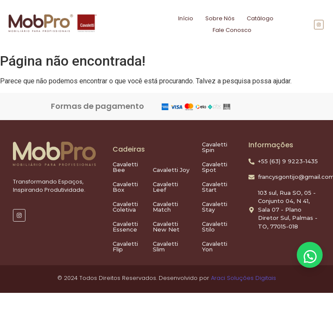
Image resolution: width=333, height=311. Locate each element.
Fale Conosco (232, 30)
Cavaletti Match (165, 206)
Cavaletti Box (125, 187)
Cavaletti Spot (214, 167)
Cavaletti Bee (125, 167)
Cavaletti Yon (214, 246)
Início (185, 18)
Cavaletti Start (214, 187)
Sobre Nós (220, 18)
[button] (310, 255)
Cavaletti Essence (125, 226)
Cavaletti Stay (214, 206)
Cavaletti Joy (171, 169)
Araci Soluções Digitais (243, 278)
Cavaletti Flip (125, 246)
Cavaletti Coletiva (125, 206)
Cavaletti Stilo (214, 226)
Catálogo (260, 18)
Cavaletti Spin (214, 147)
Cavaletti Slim (165, 246)
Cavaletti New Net (166, 226)
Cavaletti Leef (165, 187)
